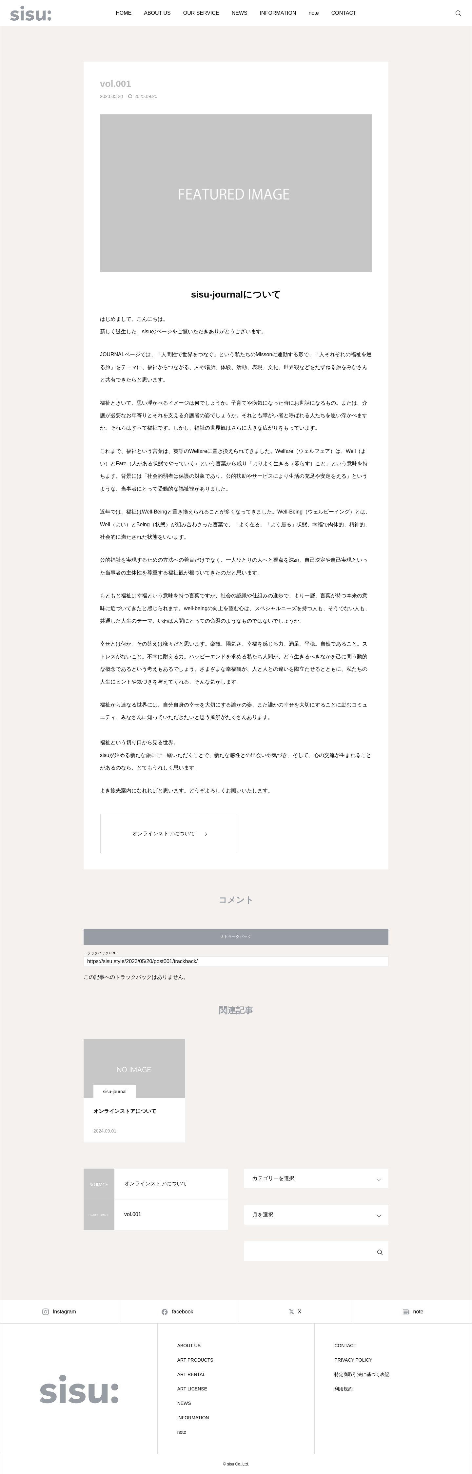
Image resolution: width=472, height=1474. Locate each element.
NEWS (239, 13)
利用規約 (343, 1389)
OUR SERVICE (201, 13)
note (313, 13)
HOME (123, 13)
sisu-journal (115, 1091)
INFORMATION (278, 13)
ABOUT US (157, 13)
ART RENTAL (191, 1374)
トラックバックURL (100, 953)
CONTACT (343, 13)
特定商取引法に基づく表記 (361, 1374)
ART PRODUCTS (195, 1360)
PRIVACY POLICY (353, 1360)
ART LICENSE (192, 1389)
